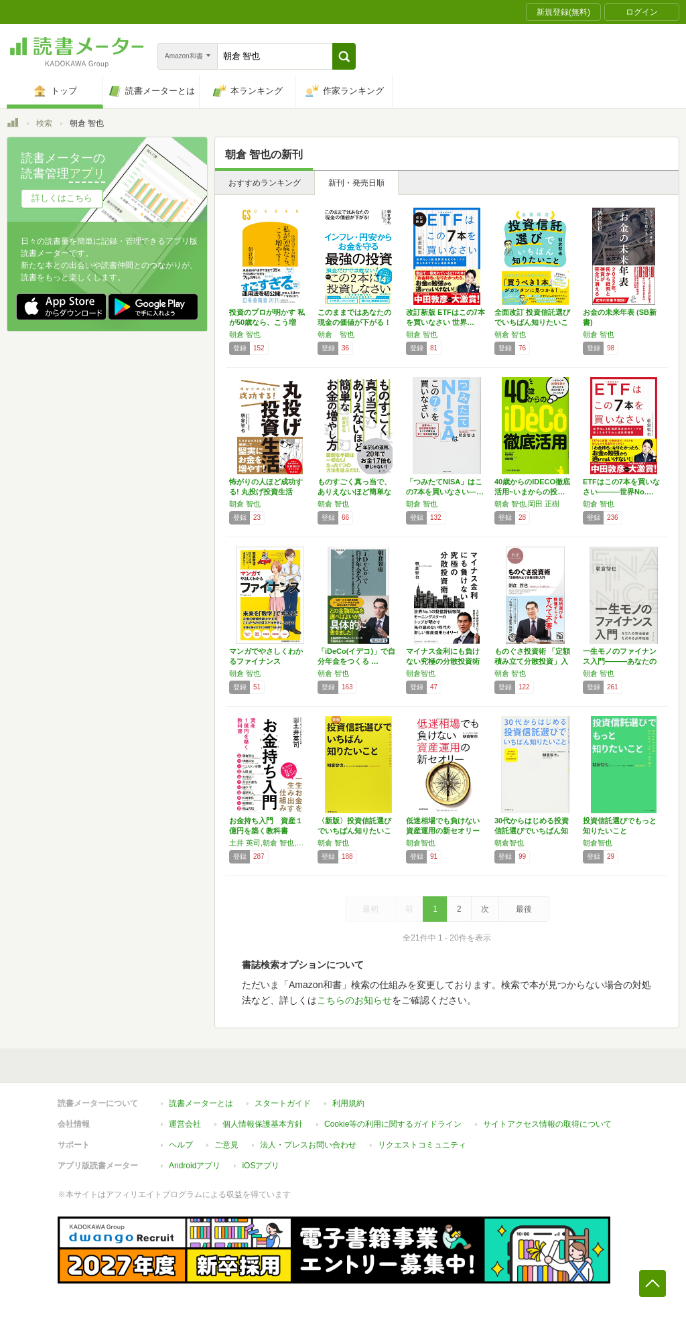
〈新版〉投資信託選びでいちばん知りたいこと (354, 831)
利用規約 (348, 1103)
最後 (524, 909)
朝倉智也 (420, 673)
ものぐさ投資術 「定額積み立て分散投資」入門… (532, 661)
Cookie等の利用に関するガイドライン (393, 1124)
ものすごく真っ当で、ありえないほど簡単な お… (354, 492)
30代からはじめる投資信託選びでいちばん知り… (531, 831)
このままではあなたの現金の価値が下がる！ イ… (354, 322)
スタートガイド (283, 1103)
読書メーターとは (201, 1103)
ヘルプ (181, 1145)
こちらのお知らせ (354, 1000)
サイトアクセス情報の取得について (547, 1124)
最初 (370, 909)
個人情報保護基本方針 (262, 1124)
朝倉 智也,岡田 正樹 (526, 504)
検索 (44, 123)
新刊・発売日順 (356, 183)
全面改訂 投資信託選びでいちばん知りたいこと (532, 322)
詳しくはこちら (61, 198)
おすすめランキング (264, 183)
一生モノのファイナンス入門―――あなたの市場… (620, 661)
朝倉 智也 (245, 334)
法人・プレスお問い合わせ (308, 1145)
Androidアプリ (194, 1166)
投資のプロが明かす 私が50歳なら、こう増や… (267, 322)
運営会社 (185, 1124)
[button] (344, 56)
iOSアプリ (260, 1166)
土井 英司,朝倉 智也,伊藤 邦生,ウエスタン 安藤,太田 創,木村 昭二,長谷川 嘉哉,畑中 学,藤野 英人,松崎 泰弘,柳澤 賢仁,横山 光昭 (270, 843)
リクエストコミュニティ (422, 1145)
